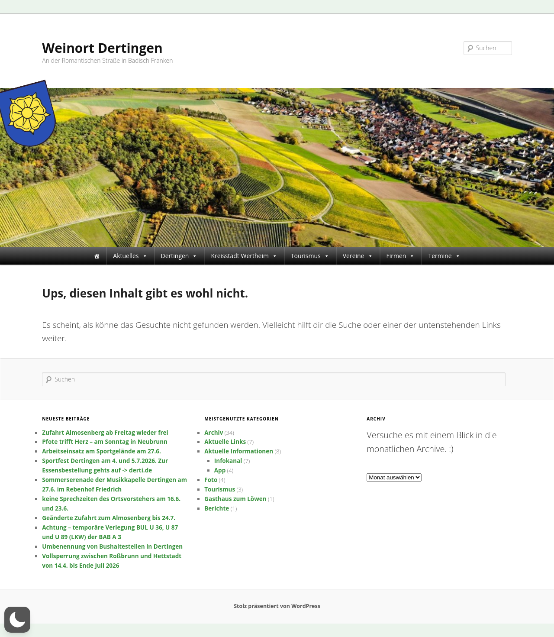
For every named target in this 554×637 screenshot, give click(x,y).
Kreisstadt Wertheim (244, 256)
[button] (17, 620)
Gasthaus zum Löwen (235, 499)
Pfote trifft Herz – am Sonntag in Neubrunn (104, 442)
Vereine (358, 256)
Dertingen (179, 256)
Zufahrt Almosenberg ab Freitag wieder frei (105, 433)
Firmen (401, 256)
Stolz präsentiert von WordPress (277, 606)
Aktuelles (130, 256)
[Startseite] (96, 256)
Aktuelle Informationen (238, 451)
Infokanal (228, 461)
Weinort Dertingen (102, 48)
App (219, 470)
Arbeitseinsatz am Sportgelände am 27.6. (101, 451)
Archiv (213, 433)
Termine (444, 256)
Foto (210, 480)
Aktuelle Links (225, 442)
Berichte (216, 508)
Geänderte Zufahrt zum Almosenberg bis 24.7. (108, 518)
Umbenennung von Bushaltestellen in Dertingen (112, 546)
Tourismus (310, 256)
